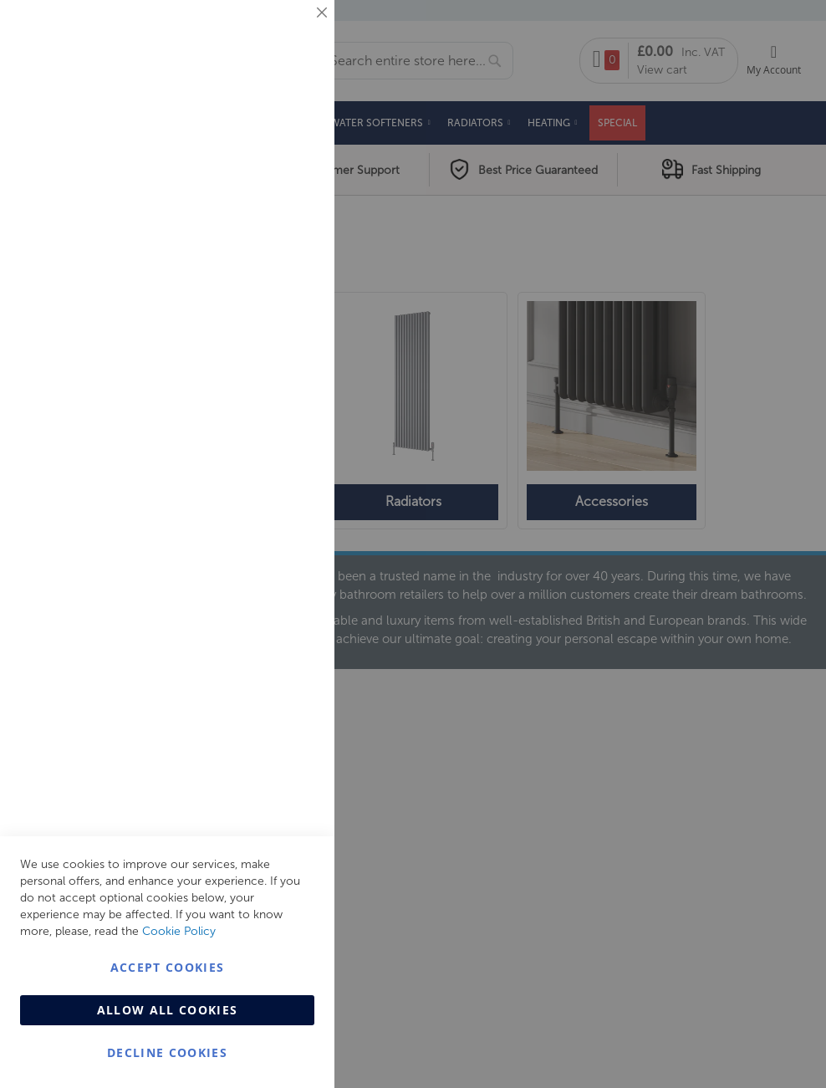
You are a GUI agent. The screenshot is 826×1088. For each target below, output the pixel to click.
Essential (288, 33)
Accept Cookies (167, 967)
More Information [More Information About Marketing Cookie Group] (268, 349)
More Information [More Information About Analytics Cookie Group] (268, 509)
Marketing (288, 210)
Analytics (288, 421)
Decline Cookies (167, 1052)
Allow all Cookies (167, 1010)
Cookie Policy (179, 931)
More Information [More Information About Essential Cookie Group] (268, 138)
